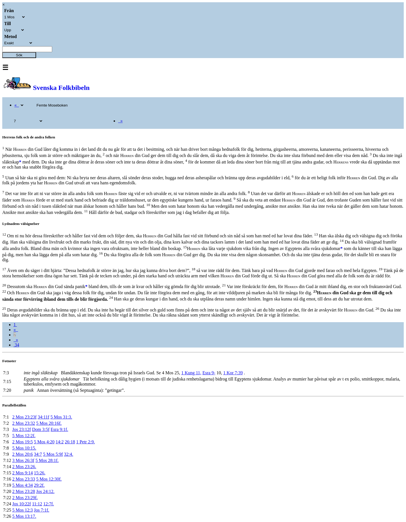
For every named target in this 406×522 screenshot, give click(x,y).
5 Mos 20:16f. (48, 423)
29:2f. (39, 485)
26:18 (70, 441)
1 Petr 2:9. (85, 441)
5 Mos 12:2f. (23, 435)
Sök (19, 55)
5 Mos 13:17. (24, 516)
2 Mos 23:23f (24, 417)
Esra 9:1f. (59, 429)
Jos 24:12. (45, 491)
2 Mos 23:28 (23, 491)
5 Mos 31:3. (61, 417)
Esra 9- (208, 372)
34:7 (38, 454)
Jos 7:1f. (41, 510)
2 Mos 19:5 (22, 441)
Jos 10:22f (21, 503)
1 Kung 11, (191, 372)
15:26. (39, 472)
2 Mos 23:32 (23, 423)
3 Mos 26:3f (23, 460)
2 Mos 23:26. (24, 466)
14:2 (59, 441)
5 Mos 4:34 (22, 485)
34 (16, 344)
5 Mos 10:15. (24, 448)
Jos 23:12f (21, 429)
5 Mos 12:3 (22, 510)
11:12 (37, 503)
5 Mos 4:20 (44, 441)
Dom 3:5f (41, 429)
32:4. (68, 454)
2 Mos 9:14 (22, 472)
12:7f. (48, 503)
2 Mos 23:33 (23, 479)
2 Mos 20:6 (22, 454)
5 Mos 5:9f (53, 454)
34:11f (43, 417)
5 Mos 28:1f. (47, 460)
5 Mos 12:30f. (48, 479)
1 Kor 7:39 (233, 372)
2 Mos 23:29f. (24, 497)
